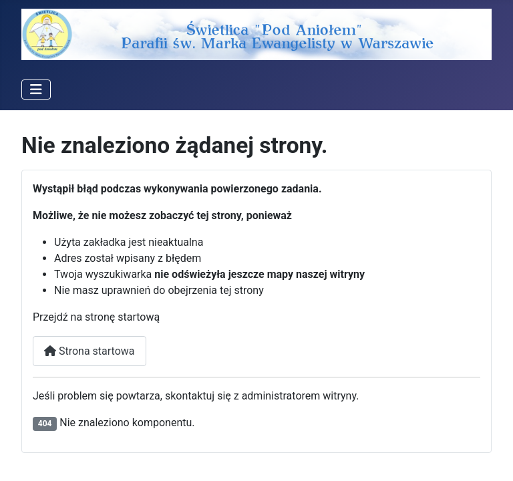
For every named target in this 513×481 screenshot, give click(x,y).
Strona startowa (89, 351)
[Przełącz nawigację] (36, 89)
